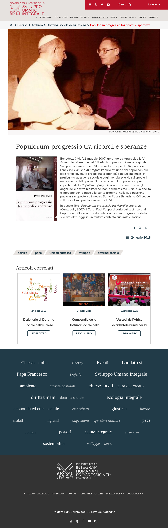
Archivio (35, 25)
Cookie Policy (135, 493)
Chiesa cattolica (60, 253)
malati (18, 420)
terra (108, 444)
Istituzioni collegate (36, 493)
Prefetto (75, 374)
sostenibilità (54, 443)
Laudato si (132, 362)
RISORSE (153, 17)
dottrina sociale (108, 253)
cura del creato (131, 385)
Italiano (152, 4)
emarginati (80, 409)
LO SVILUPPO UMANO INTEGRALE (71, 17)
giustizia (119, 408)
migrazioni (80, 421)
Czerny (77, 363)
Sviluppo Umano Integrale (121, 374)
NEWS (113, 17)
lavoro (145, 409)
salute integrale (98, 431)
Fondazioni (58, 493)
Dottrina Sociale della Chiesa (64, 25)
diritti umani (43, 397)
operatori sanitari (107, 421)
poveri (65, 431)
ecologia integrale (124, 397)
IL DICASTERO (43, 17)
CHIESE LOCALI (128, 17)
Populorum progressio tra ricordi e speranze (118, 25)
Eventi (102, 362)
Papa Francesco (32, 374)
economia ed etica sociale (36, 408)
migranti (52, 420)
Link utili (86, 493)
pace (38, 253)
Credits (99, 493)
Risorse (20, 25)
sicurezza (132, 432)
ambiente (28, 385)
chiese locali (101, 385)
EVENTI (142, 17)
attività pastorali (62, 386)
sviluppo (84, 253)
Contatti (73, 493)
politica (22, 253)
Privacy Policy (115, 493)
